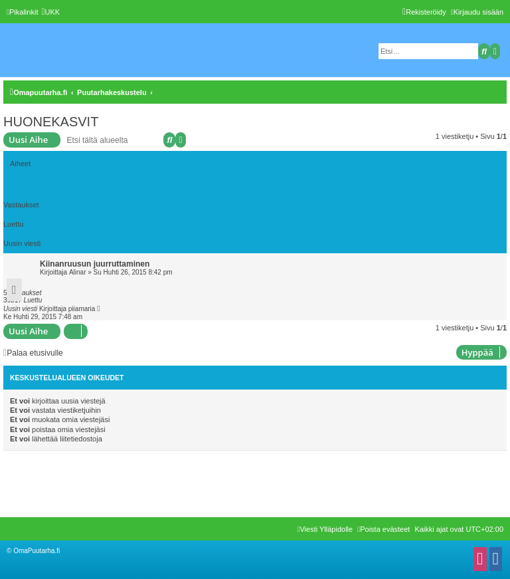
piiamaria (82, 308)
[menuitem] (50, 12)
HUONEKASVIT (50, 121)
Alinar (77, 272)
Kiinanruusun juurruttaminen (94, 264)
